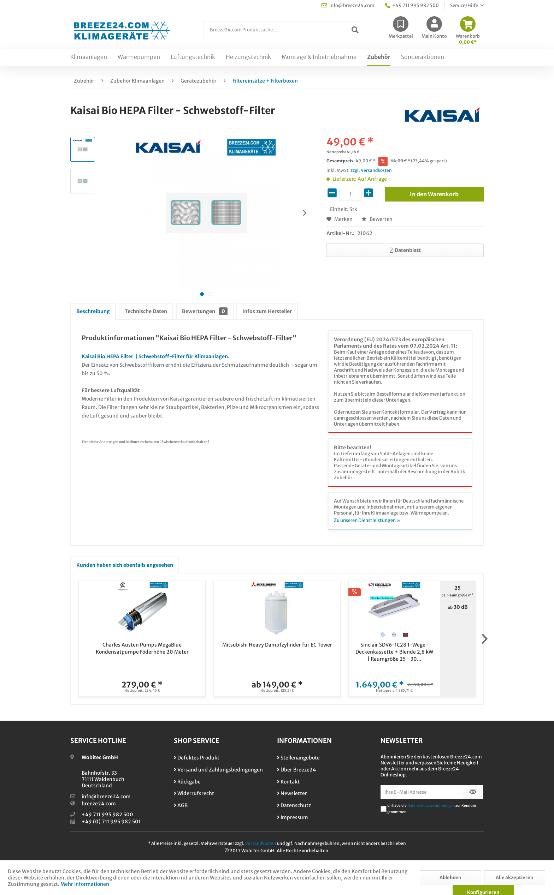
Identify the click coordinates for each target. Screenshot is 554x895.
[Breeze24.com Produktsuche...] (282, 30)
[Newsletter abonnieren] (473, 792)
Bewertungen (205, 311)
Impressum (292, 817)
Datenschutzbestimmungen (431, 805)
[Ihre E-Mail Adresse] (422, 792)
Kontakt (288, 782)
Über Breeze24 (296, 770)
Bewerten (377, 219)
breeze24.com (99, 803)
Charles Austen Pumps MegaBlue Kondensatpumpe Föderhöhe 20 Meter (142, 648)
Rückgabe (187, 782)
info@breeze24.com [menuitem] (348, 5)
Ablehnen (450, 878)
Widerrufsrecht (194, 793)
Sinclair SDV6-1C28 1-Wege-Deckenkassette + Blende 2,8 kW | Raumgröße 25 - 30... (394, 652)
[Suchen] (355, 30)
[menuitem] (282, 33)
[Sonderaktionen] (422, 57)
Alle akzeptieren (514, 878)
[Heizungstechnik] (248, 57)
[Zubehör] (378, 57)
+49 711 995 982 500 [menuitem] (412, 5)
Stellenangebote (298, 758)
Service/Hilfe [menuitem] (464, 5)
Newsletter (292, 793)
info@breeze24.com (106, 796)
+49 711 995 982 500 (107, 814)
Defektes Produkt (196, 758)
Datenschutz (294, 805)
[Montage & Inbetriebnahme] (319, 57)
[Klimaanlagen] (88, 57)
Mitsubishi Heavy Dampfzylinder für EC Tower (277, 645)
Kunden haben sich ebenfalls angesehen (124, 565)
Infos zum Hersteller (267, 311)
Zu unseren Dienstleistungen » (367, 520)
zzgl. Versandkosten (371, 170)
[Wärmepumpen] (139, 57)
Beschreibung (93, 311)
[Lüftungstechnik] (193, 57)
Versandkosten (260, 843)
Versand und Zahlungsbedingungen (218, 770)
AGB (181, 805)
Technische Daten (146, 311)
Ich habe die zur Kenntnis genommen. (432, 808)
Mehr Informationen (84, 884)
